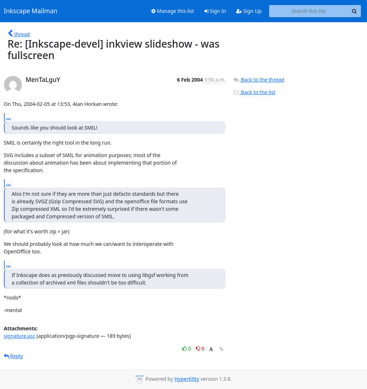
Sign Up (249, 11)
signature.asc (19, 335)
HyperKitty (186, 378)
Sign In (215, 11)
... (8, 117)
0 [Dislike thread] (200, 348)
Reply (13, 355)
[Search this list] (308, 11)
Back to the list (254, 92)
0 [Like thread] (187, 348)
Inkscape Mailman (31, 11)
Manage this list (172, 11)
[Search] (354, 11)
